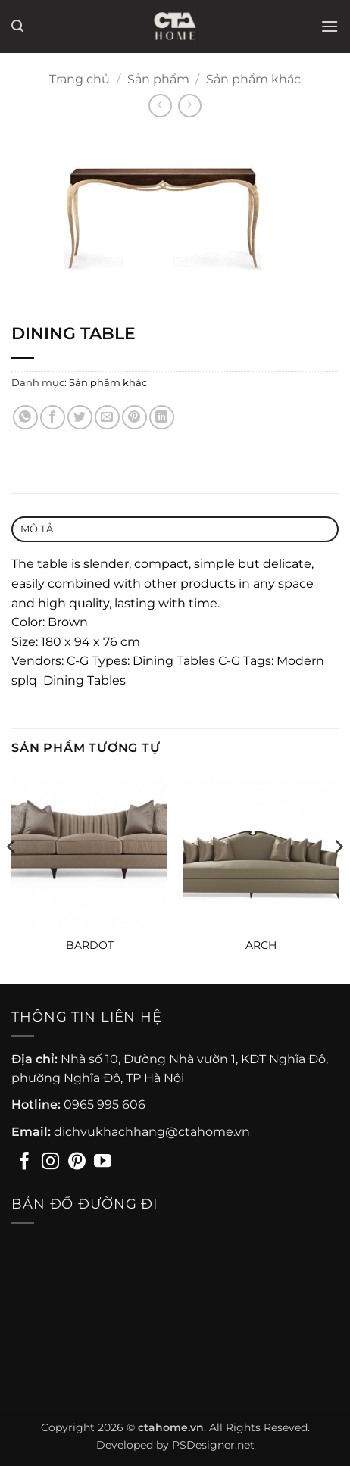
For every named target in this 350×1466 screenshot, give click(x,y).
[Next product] (160, 105)
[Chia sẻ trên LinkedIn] (161, 417)
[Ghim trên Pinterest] (134, 417)
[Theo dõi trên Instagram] (50, 1162)
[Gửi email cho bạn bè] (107, 417)
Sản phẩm (158, 79)
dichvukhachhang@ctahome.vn (152, 1131)
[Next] (338, 877)
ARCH (261, 945)
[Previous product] (190, 105)
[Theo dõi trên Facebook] (24, 1162)
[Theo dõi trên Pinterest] (77, 1162)
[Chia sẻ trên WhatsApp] (25, 417)
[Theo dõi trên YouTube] (102, 1162)
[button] (17, 26)
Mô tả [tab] (36, 529)
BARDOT (90, 945)
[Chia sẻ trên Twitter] (79, 417)
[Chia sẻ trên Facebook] (52, 417)
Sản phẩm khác (253, 79)
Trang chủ (79, 79)
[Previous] (12, 877)
